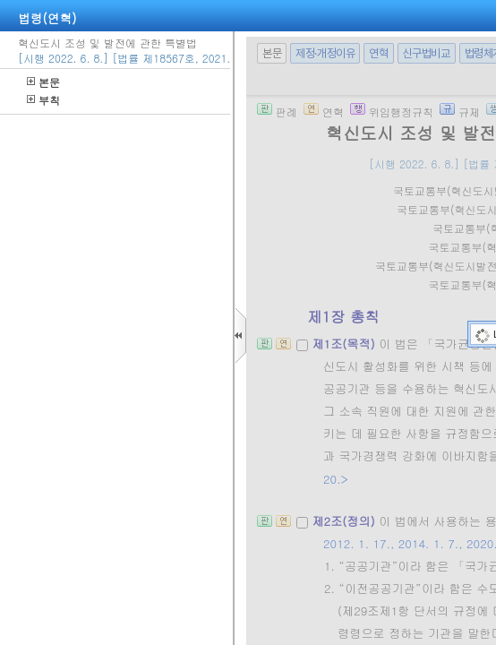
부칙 (43, 100)
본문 (43, 82)
